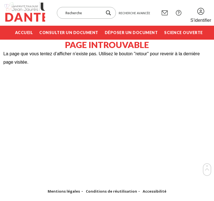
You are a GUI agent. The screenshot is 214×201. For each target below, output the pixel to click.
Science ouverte (183, 32)
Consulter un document (68, 32)
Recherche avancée (134, 13)
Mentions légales (64, 191)
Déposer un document (131, 32)
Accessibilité (154, 191)
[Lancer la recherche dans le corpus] (108, 12)
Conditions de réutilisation (111, 191)
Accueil (24, 32)
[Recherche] (82, 12)
